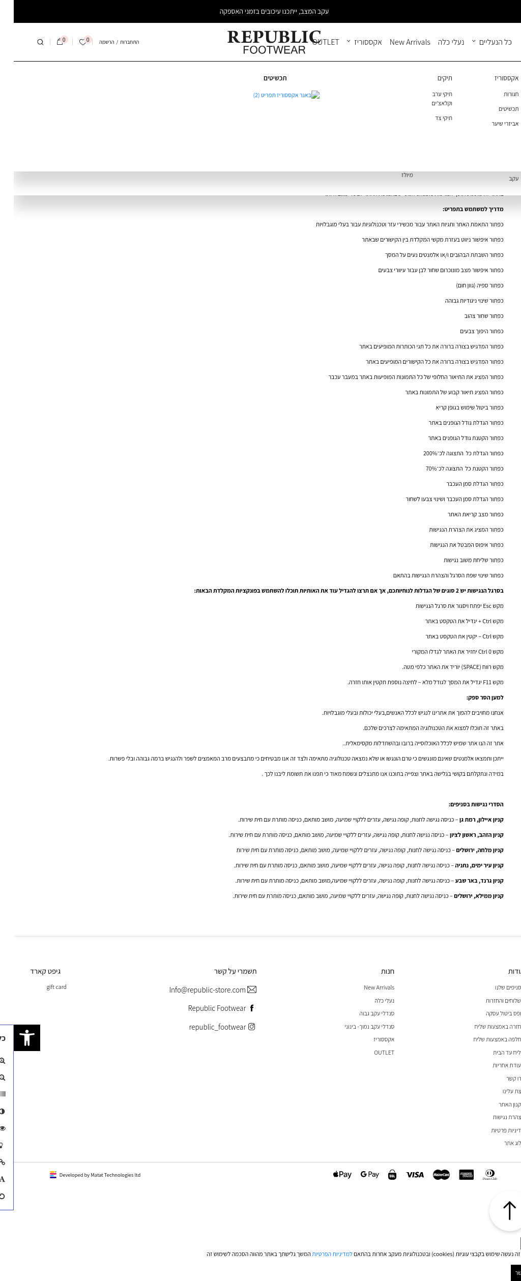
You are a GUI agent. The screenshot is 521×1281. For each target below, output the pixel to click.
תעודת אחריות (495, 1065)
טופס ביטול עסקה (491, 1013)
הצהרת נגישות (495, 1117)
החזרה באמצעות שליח (486, 1026)
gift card (43, 987)
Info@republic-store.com (199, 990)
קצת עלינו (500, 1091)
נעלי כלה (437, 42)
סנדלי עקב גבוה (363, 1013)
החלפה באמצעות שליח (485, 1039)
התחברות (115, 41)
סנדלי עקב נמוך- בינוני (356, 1026)
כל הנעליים (482, 42)
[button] (13, 1038)
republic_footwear (209, 1027)
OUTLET (312, 42)
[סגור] (514, 1243)
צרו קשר (502, 1078)
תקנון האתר (498, 1104)
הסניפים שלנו (496, 987)
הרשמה (92, 41)
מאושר (509, 1272)
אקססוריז (354, 42)
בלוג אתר (500, 1143)
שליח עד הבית (495, 1052)
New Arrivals (396, 42)
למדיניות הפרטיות (318, 1254)
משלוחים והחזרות (491, 1000)
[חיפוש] (26, 42)
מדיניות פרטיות (494, 1130)
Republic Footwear (208, 1008)
